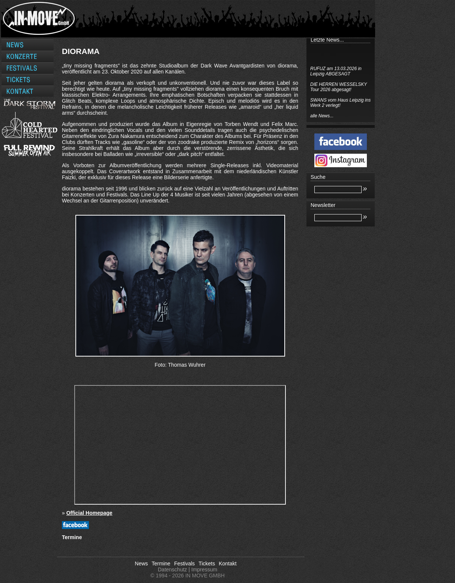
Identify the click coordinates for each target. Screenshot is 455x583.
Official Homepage (89, 513)
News (141, 564)
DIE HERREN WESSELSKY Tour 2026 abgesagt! (338, 87)
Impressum (204, 570)
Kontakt (227, 564)
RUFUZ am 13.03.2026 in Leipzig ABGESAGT (336, 71)
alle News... (321, 115)
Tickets (206, 564)
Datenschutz (172, 570)
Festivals (184, 564)
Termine (161, 564)
